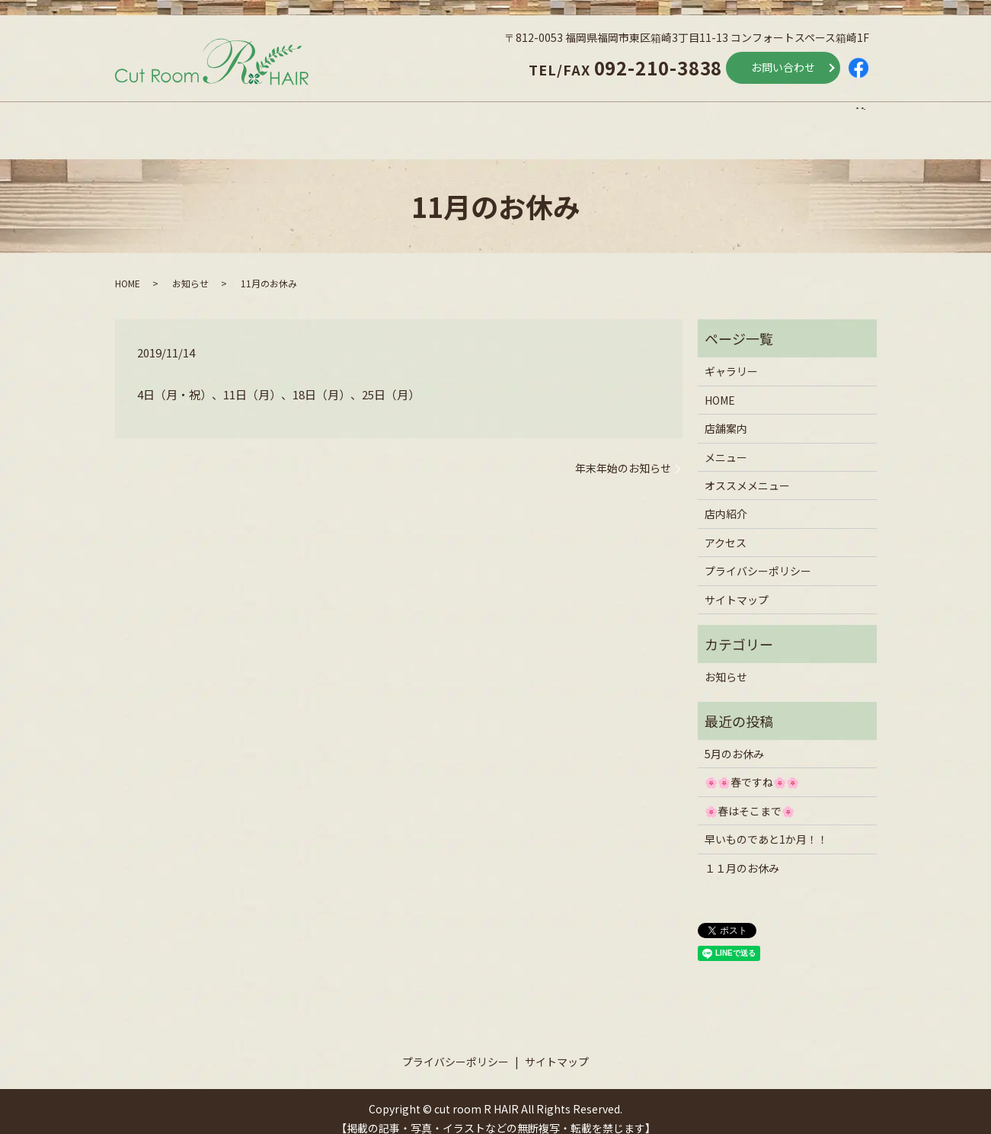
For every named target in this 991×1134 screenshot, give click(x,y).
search (868, 116)
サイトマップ (737, 584)
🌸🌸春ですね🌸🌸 (752, 767)
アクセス (765, 116)
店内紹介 (649, 116)
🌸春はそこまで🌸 (749, 796)
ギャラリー (731, 356)
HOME (146, 116)
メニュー (373, 116)
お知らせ (190, 268)
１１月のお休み (742, 853)
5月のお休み (734, 739)
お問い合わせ (783, 67)
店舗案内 (256, 116)
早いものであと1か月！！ (766, 824)
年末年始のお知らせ (623, 454)
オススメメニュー (511, 116)
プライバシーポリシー (758, 556)
